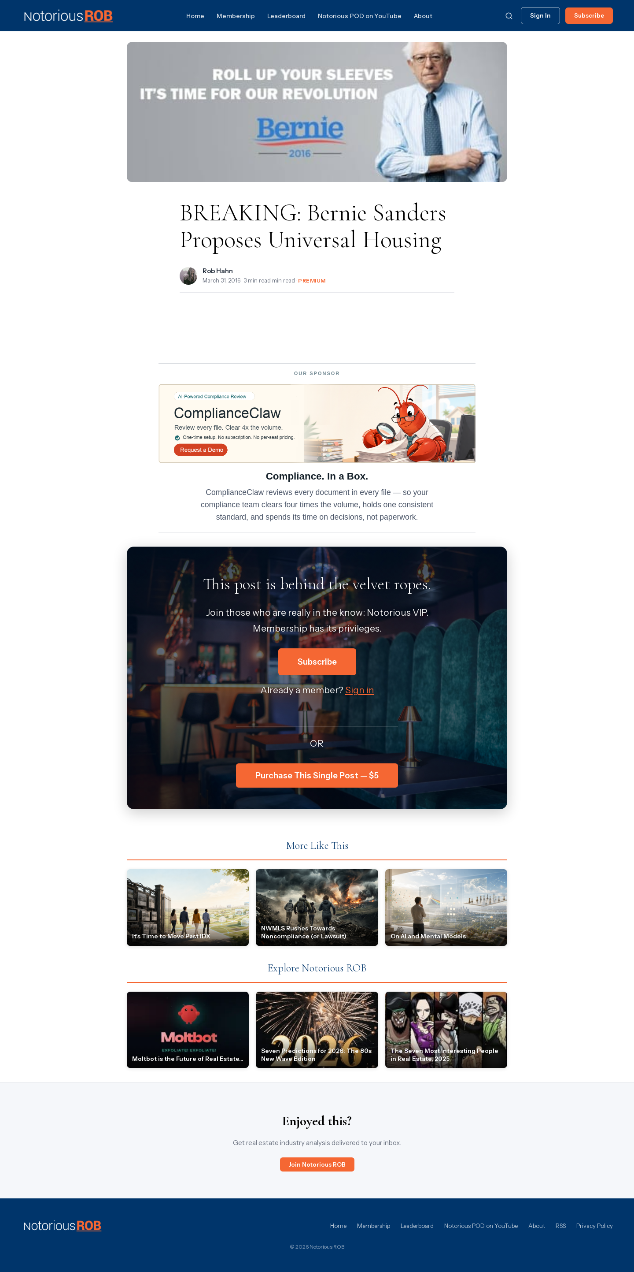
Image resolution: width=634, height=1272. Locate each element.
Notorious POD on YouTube (360, 16)
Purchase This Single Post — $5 (317, 775)
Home (195, 16)
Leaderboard (286, 16)
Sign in (359, 690)
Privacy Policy (594, 1225)
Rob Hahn (218, 271)
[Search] (509, 15)
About (423, 16)
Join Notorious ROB (317, 1164)
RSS (561, 1225)
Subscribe (589, 15)
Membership (236, 16)
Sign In (540, 15)
